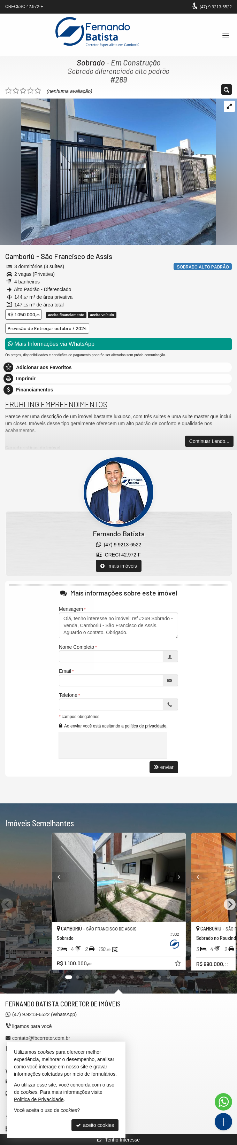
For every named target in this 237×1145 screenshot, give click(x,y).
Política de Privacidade (38, 1099)
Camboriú (20, 256)
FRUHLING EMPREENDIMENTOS (56, 403)
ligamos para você (32, 1026)
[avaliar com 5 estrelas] (38, 90)
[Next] (185, 877)
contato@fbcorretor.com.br (41, 1038)
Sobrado (91, 62)
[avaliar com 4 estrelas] (30, 90)
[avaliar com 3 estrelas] (23, 90)
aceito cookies (95, 1125)
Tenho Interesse (118, 1140)
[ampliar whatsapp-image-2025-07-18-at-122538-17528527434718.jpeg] (108, 171)
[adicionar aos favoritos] (178, 964)
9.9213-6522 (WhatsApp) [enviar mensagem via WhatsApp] (44, 1014)
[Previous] (52, 877)
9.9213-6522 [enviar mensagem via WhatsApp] (216, 7)
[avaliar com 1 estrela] (8, 90)
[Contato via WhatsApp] (223, 1102)
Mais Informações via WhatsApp (51, 344)
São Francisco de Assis (76, 256)
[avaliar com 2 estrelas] (16, 90)
